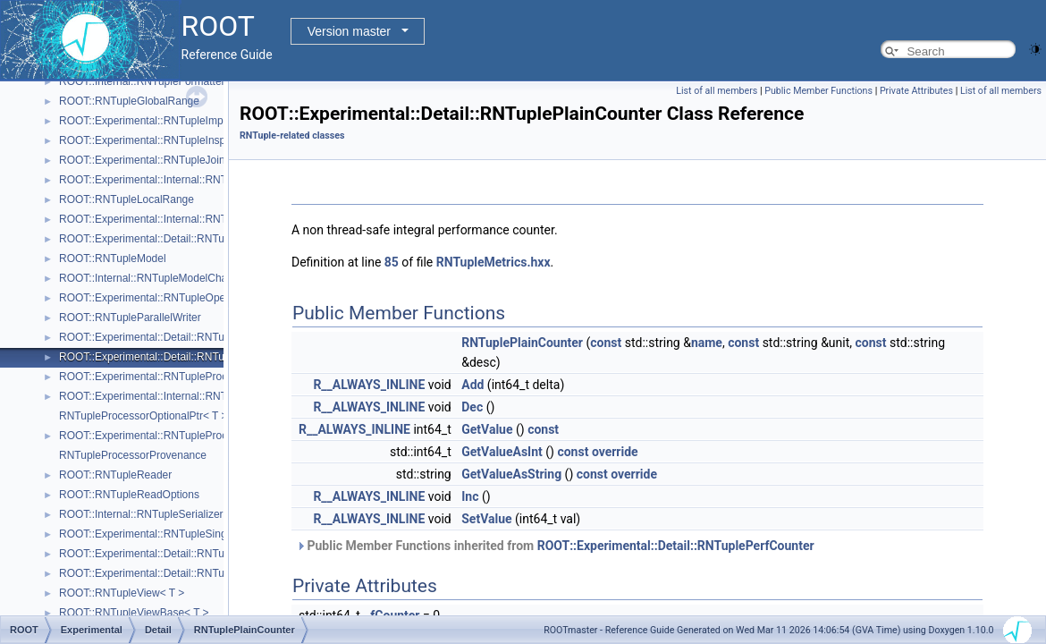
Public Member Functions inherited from (555, 545)
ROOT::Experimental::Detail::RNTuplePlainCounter (179, 357)
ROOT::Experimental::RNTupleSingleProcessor (171, 534)
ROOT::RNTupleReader (115, 475)
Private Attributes (916, 91)
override (615, 452)
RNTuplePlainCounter (522, 342)
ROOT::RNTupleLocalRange (126, 199)
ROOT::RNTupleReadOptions (129, 494)
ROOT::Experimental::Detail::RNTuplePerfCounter (178, 337)
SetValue (486, 519)
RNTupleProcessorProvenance (133, 455)
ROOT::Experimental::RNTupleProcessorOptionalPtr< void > (202, 435)
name (706, 342)
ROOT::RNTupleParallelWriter (130, 317)
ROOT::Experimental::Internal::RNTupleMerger (170, 219)
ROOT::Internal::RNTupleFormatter (142, 81)
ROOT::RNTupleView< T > (121, 593)
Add (472, 384)
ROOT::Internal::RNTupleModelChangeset (159, 278)
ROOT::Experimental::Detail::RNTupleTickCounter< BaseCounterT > (221, 553)
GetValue (486, 429)
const (605, 342)
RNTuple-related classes (292, 135)
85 (391, 262)
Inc (469, 496)
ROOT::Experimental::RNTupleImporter (152, 120)
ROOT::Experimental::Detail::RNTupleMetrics (166, 239)
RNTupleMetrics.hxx (493, 262)
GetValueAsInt (502, 452)
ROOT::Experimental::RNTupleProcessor (156, 376)
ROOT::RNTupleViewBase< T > (134, 612)
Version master (349, 31)
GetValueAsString (511, 474)
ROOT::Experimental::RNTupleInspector (154, 140)
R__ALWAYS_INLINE (369, 384)
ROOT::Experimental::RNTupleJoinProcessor (166, 160)
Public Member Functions (818, 91)
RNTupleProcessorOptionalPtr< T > (143, 416)
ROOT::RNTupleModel (112, 258)
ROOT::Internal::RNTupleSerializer (141, 514)
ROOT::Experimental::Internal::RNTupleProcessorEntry (189, 396)
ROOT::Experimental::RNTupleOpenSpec (157, 298)
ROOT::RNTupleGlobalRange (129, 101)
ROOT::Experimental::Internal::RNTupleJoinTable (175, 180)
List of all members (716, 91)
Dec (472, 407)
